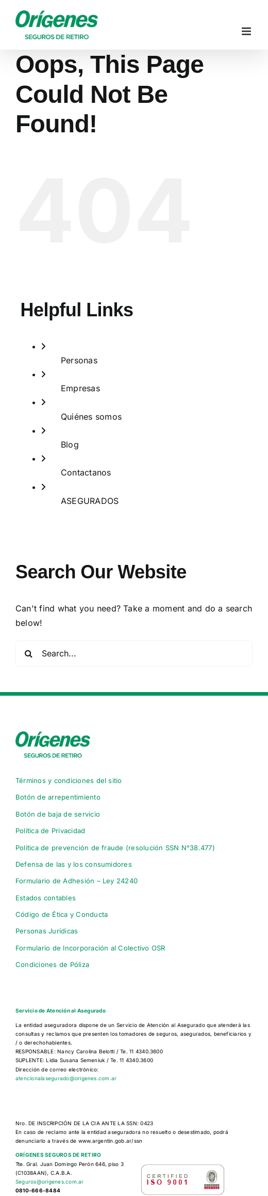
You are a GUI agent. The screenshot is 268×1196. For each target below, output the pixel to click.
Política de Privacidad (50, 830)
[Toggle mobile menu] (247, 31)
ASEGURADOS (90, 501)
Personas (79, 360)
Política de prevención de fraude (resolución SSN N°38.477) (115, 848)
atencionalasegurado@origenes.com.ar (65, 1078)
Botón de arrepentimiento (57, 797)
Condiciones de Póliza (52, 964)
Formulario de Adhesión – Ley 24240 (76, 881)
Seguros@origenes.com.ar (49, 1181)
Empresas (80, 388)
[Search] (28, 653)
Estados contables (45, 898)
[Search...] (134, 653)
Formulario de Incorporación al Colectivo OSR (90, 948)
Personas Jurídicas (46, 931)
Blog (70, 444)
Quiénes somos (91, 416)
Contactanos (86, 472)
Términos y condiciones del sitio (68, 780)
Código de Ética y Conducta (61, 914)
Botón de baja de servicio (57, 814)
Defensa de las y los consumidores (73, 864)
